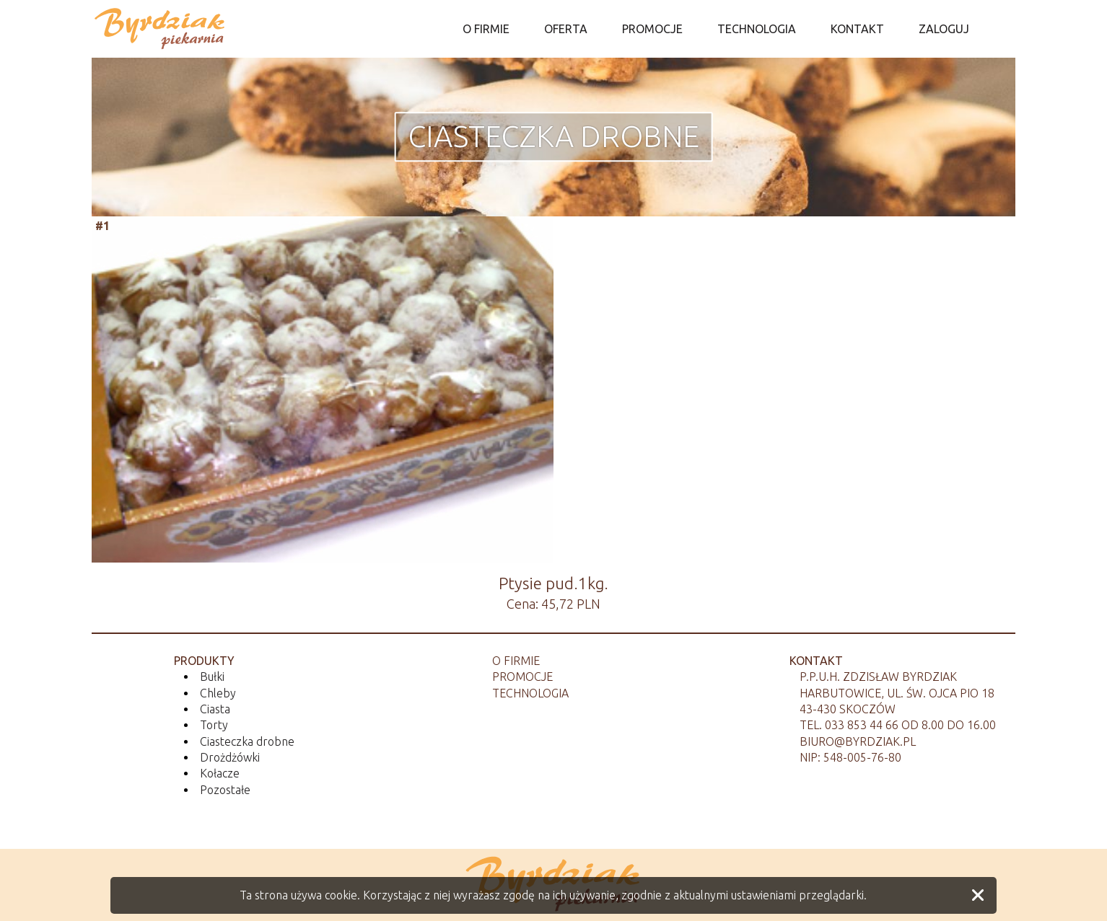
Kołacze (220, 773)
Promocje (522, 676)
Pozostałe (225, 789)
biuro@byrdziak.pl (858, 741)
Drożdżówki (230, 757)
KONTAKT (857, 28)
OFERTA (565, 28)
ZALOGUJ (944, 28)
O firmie (516, 660)
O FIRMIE (486, 28)
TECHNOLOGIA (756, 28)
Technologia (530, 693)
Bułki (212, 676)
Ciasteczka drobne (553, 136)
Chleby (218, 693)
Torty (214, 724)
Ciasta (215, 708)
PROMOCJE (652, 28)
